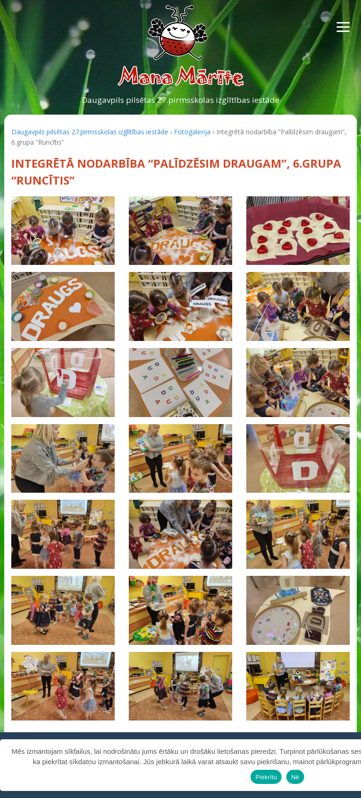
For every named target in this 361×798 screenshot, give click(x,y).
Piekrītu (266, 777)
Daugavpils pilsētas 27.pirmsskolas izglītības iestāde (180, 99)
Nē (295, 777)
